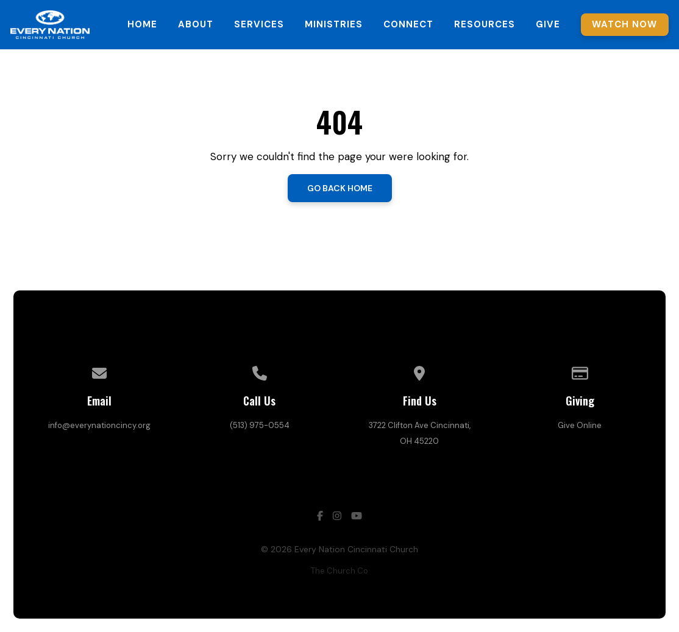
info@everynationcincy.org (99, 425)
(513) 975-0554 (260, 425)
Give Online (580, 425)
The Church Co (339, 571)
